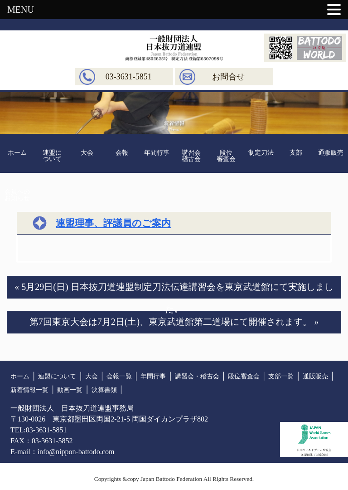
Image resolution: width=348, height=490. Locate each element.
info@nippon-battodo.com (76, 452)
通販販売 (330, 152)
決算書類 (104, 390)
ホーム (17, 152)
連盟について (52, 155)
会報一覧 (119, 376)
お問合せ (228, 76)
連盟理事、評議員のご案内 (113, 223)
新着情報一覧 (29, 390)
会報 (122, 152)
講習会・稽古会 (197, 376)
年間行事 (156, 152)
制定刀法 (261, 152)
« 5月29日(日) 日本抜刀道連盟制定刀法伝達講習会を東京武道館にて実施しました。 (173, 290)
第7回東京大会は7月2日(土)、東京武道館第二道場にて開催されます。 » (174, 322)
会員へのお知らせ (17, 194)
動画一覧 (69, 390)
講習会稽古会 (191, 155)
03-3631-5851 (129, 76)
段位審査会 (226, 155)
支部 (296, 152)
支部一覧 (281, 376)
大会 (87, 152)
